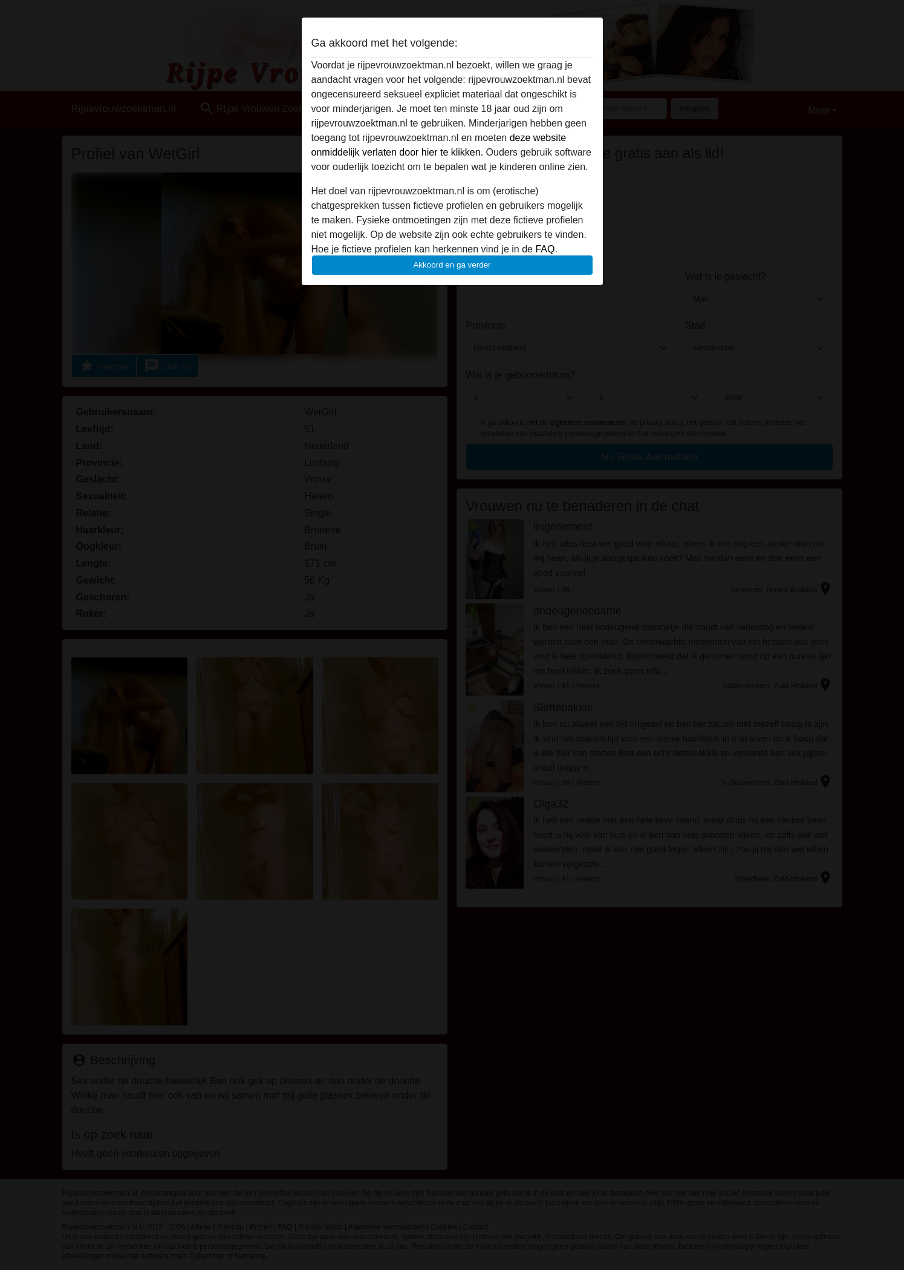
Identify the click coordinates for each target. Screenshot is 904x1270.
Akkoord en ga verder (451, 264)
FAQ (544, 249)
